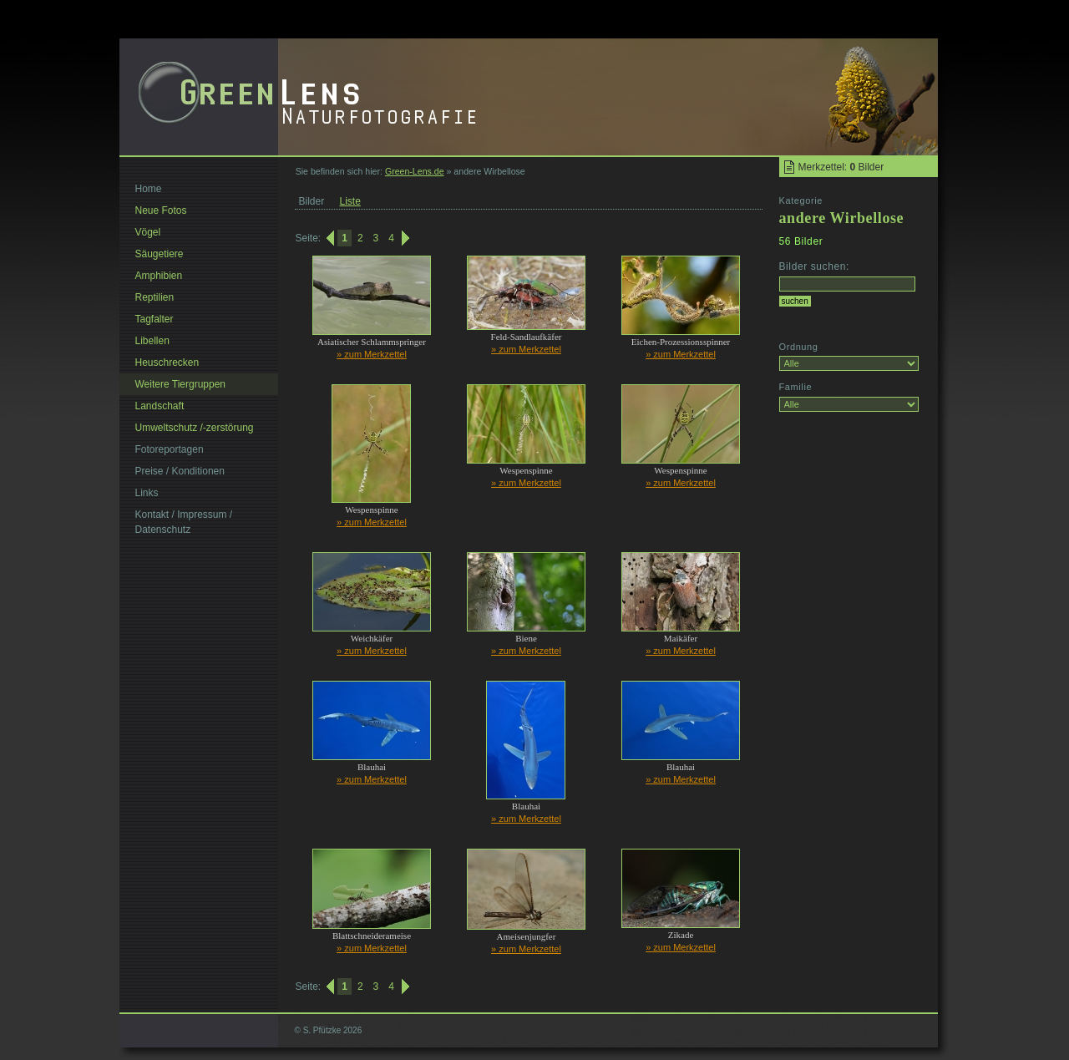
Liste (350, 201)
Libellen (152, 341)
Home (148, 189)
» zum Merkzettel (372, 354)
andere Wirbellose (841, 218)
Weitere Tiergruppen (180, 384)
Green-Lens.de (414, 171)
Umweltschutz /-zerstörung (194, 428)
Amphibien (159, 275)
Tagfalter (154, 319)
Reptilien (155, 297)
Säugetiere (159, 254)
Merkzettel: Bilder (841, 167)
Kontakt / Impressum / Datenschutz (184, 522)
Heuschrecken (167, 362)
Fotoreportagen (169, 449)
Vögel (148, 232)
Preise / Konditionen (180, 471)
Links (147, 493)
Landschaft (160, 406)
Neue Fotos (161, 210)
